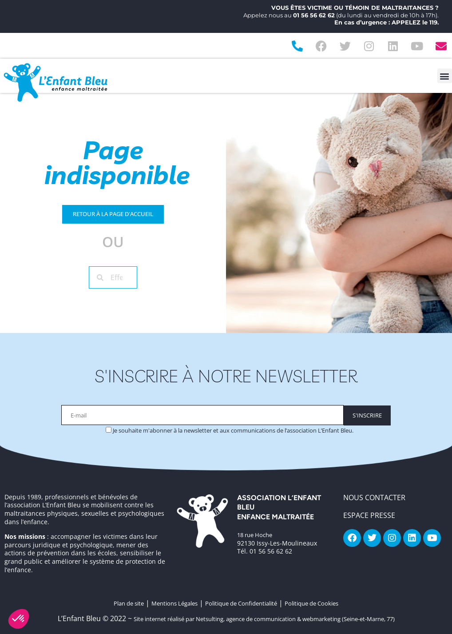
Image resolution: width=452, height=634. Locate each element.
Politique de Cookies (311, 603)
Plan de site (129, 603)
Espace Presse (369, 515)
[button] (444, 75)
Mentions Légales (174, 603)
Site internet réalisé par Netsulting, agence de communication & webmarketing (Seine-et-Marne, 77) (264, 619)
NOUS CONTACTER (374, 497)
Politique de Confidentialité (241, 603)
